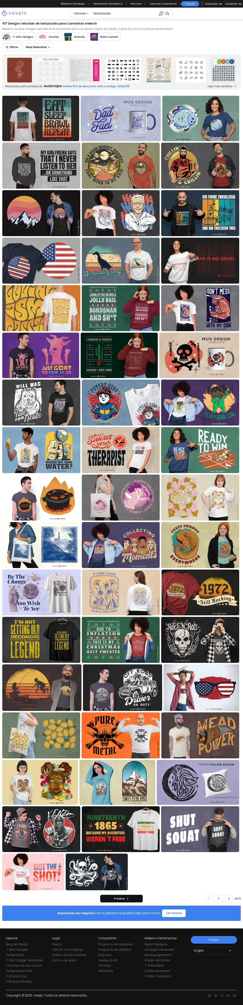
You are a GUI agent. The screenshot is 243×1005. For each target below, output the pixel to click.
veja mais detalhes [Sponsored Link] (221, 86)
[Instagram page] (209, 995)
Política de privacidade (69, 955)
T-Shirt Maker (154, 965)
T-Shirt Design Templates (24, 960)
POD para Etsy (16, 976)
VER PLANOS (174, 913)
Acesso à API (107, 960)
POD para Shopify (19, 981)
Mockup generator (158, 955)
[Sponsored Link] (19, 70)
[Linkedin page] (234, 995)
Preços (57, 944)
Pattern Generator (158, 976)
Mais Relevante (38, 47)
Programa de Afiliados (114, 949)
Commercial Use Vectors (24, 965)
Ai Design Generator (159, 949)
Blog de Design (17, 944)
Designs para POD (19, 971)
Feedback (105, 971)
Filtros (11, 47)
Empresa (104, 955)
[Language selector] (214, 950)
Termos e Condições (67, 949)
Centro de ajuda (64, 960)
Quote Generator (157, 971)
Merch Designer (156, 944)
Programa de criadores (115, 944)
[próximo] (121, 898)
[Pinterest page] (222, 995)
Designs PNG (15, 955)
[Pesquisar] (124, 13)
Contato (104, 965)
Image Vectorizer (157, 960)
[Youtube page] (228, 995)
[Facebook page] (215, 995)
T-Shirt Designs (17, 949)
